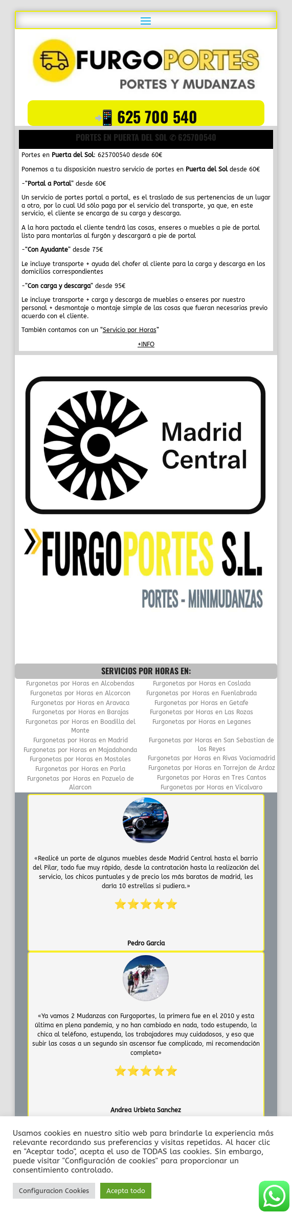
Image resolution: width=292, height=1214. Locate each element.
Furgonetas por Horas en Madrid (80, 740)
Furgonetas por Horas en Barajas (80, 712)
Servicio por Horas (129, 330)
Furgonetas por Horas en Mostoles (80, 759)
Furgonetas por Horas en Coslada (202, 683)
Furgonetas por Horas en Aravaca (80, 703)
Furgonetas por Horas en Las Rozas (201, 712)
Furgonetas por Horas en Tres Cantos (211, 777)
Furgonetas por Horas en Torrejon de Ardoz (211, 767)
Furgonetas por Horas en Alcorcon (80, 693)
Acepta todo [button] (125, 1191)
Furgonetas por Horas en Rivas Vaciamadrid (211, 758)
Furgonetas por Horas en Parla (80, 768)
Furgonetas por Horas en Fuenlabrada (201, 693)
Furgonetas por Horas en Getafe (201, 703)
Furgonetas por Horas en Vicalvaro (211, 787)
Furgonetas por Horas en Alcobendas (80, 683)
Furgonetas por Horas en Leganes (201, 721)
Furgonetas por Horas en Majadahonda (80, 750)
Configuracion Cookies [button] (54, 1191)
